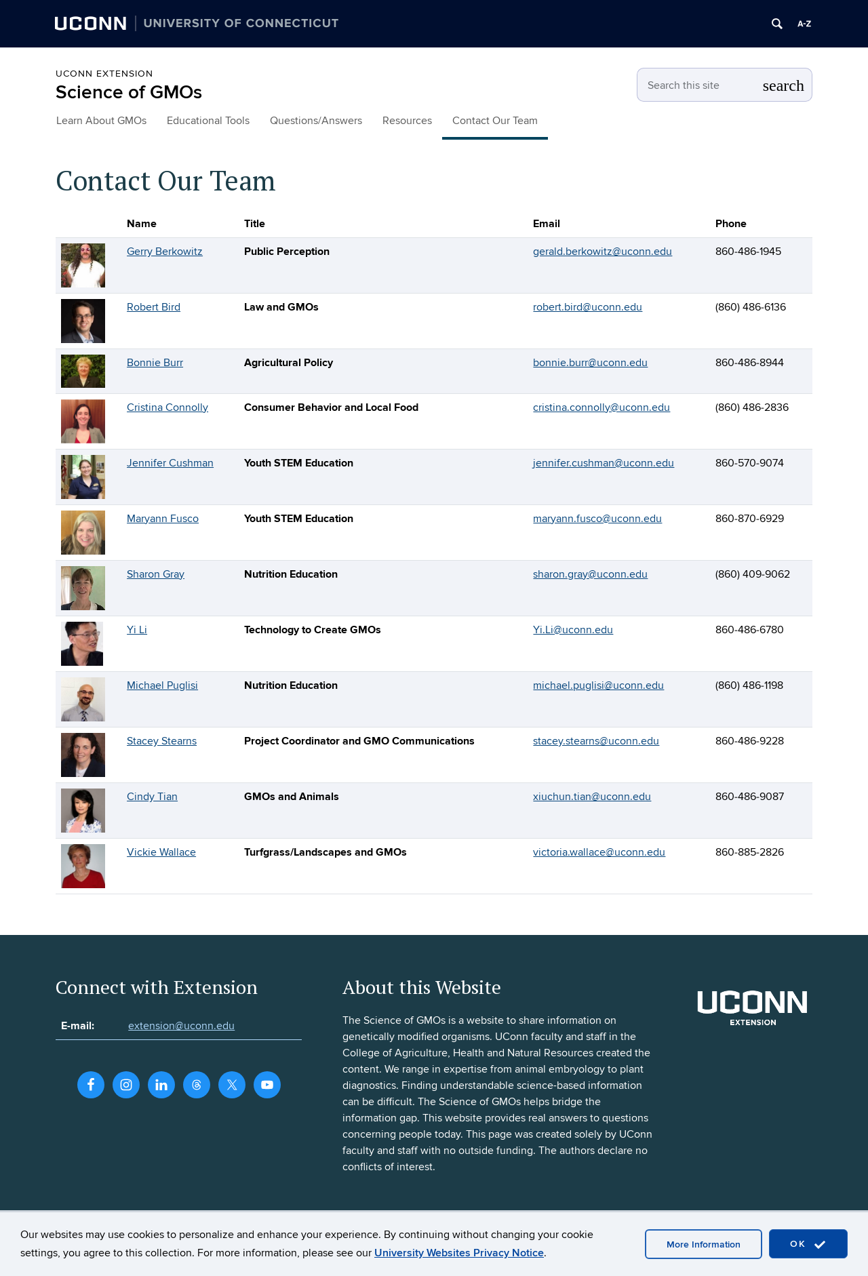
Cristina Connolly (167, 407)
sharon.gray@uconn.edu (590, 574)
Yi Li (137, 630)
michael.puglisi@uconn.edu (598, 685)
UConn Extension (104, 73)
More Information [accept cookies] (704, 1244)
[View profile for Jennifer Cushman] (83, 476)
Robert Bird (153, 307)
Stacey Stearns (162, 741)
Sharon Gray (155, 574)
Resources (407, 120)
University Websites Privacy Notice (459, 1253)
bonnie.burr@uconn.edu (590, 363)
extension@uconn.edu (181, 1026)
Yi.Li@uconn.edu (573, 630)
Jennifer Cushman (170, 463)
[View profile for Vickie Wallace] (83, 865)
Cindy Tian (152, 796)
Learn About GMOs (101, 120)
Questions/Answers (316, 120)
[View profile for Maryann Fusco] (83, 531)
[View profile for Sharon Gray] (83, 587)
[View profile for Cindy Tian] (83, 809)
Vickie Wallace (161, 852)
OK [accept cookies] (808, 1244)
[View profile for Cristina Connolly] (83, 420)
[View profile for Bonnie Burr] (83, 370)
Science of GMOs (129, 92)
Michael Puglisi (162, 685)
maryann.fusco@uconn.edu (597, 518)
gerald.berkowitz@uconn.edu (602, 251)
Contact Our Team (495, 120)
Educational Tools (208, 120)
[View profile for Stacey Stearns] (83, 754)
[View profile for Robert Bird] (83, 320)
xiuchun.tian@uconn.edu (592, 796)
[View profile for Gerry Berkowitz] (83, 264)
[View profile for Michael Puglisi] (83, 698)
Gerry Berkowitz (165, 251)
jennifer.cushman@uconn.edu (603, 463)
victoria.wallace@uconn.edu (599, 852)
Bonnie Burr (155, 363)
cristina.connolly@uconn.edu (601, 407)
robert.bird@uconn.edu (587, 307)
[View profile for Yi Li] (82, 643)
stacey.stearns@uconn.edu (596, 741)
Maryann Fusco (163, 518)
